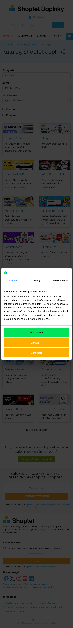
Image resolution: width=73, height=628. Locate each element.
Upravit (37, 342)
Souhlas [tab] (13, 280)
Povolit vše (36, 332)
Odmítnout (36, 353)
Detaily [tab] (36, 280)
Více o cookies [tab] (60, 280)
